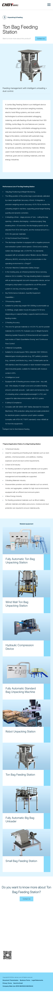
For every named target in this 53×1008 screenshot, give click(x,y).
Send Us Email (18, 1000)
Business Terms (25, 997)
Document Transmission (10, 997)
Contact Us (41, 38)
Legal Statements (37, 997)
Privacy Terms (7, 1000)
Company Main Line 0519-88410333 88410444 (18, 1003)
